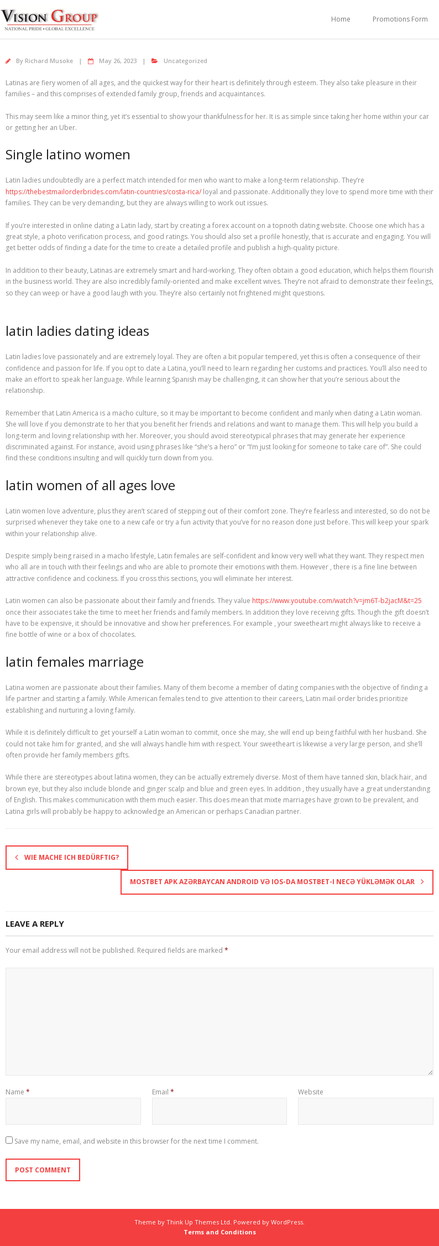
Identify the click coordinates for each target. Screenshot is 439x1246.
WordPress (287, 1222)
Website (310, 1092)
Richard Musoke (49, 60)
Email (163, 1092)
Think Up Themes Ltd (198, 1222)
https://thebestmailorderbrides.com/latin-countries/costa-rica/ (103, 191)
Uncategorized (185, 60)
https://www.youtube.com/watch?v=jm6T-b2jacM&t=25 (337, 600)
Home (341, 19)
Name (18, 1092)
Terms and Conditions (220, 1232)
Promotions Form (400, 19)
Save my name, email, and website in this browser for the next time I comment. (136, 1141)
